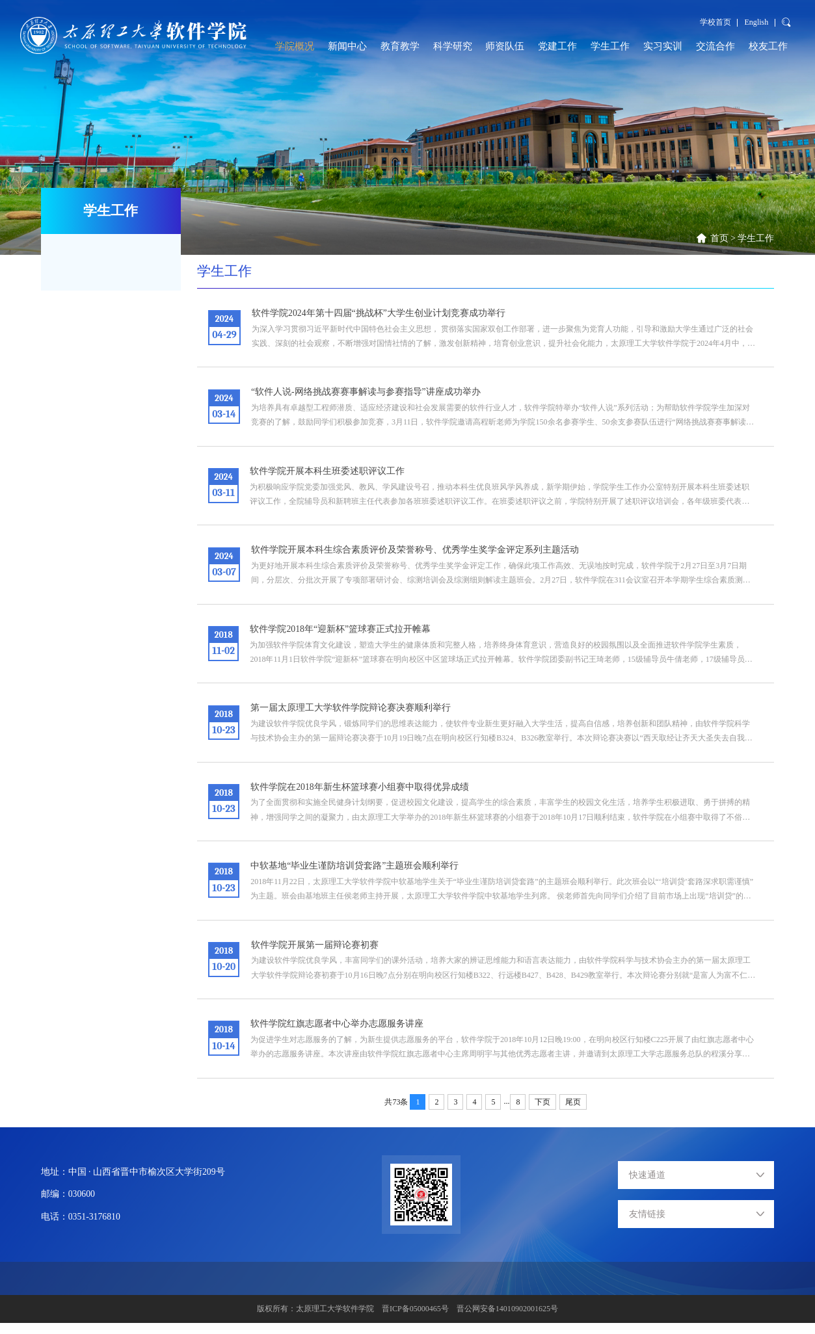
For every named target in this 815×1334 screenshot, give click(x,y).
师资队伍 (504, 45)
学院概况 (294, 45)
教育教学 (400, 45)
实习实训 (662, 45)
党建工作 (557, 45)
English (757, 22)
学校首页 (715, 22)
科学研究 (452, 45)
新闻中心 (347, 45)
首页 (719, 238)
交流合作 (715, 45)
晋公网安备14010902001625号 (507, 1319)
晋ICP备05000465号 (415, 1319)
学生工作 (610, 45)
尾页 (573, 1112)
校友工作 (768, 45)
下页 (542, 1112)
